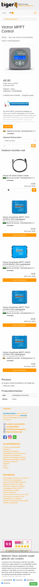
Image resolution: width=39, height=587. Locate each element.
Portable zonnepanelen (10, 503)
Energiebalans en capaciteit (12, 498)
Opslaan (33, 584)
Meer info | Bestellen (19, 235)
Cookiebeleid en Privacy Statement (14, 453)
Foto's (5, 466)
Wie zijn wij (6, 449)
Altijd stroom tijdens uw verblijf (13, 484)
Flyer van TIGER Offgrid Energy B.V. (15, 482)
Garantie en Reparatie (10, 461)
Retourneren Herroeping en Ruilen (14, 459)
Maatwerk (6, 463)
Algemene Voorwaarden (11, 451)
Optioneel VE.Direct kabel (12, 137)
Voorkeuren (18, 580)
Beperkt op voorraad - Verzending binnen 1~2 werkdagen (21, 132)
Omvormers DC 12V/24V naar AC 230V (16, 494)
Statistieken (29, 580)
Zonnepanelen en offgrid (11, 490)
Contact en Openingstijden (11, 447)
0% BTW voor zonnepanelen (12, 480)
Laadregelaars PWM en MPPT (13, 488)
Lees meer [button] (7, 126)
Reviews (6, 468)
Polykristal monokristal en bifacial (14, 486)
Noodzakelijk (7, 580)
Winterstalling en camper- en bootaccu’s (16, 478)
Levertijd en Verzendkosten (12, 455)
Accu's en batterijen (9, 492)
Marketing (6, 583)
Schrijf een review (27, 95)
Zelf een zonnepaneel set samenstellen (15, 501)
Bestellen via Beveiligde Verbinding (14, 457)
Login (4, 13)
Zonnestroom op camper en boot (13, 496)
